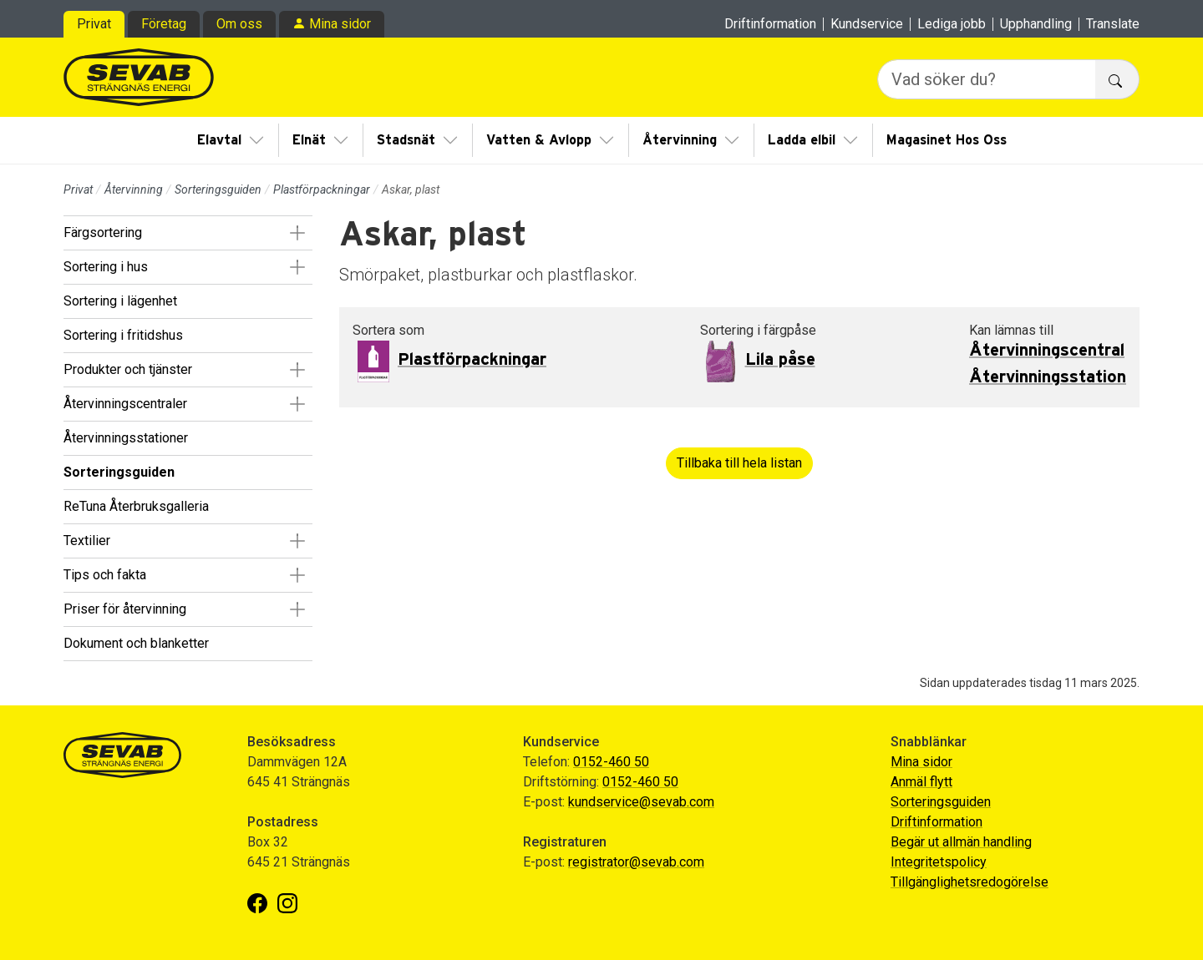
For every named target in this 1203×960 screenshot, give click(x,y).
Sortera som (388, 330)
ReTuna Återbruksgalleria (136, 506)
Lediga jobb (951, 24)
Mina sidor (340, 24)
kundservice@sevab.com (641, 802)
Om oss (239, 24)
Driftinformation (770, 24)
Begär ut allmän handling (961, 842)
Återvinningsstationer (125, 438)
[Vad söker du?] (986, 79)
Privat (94, 24)
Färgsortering (102, 232)
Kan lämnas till (1011, 330)
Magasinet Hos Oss (946, 140)
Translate (1113, 24)
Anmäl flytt (921, 782)
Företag (163, 24)
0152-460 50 (611, 762)
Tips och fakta (104, 575)
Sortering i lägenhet (120, 301)
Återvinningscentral (1046, 350)
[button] (297, 233)
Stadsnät (406, 140)
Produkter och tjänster (127, 369)
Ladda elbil (801, 140)
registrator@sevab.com (636, 862)
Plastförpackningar (321, 189)
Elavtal (219, 140)
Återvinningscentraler (125, 404)
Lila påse (780, 359)
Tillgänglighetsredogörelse (969, 882)
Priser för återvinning (124, 609)
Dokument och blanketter (136, 643)
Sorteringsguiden (218, 189)
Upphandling (1036, 24)
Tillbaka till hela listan (739, 463)
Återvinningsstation (1047, 377)
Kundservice (866, 24)
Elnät (309, 140)
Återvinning (679, 140)
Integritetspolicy (939, 862)
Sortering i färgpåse (758, 330)
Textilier (86, 540)
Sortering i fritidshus (123, 335)
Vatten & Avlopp (538, 140)
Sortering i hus (105, 267)
